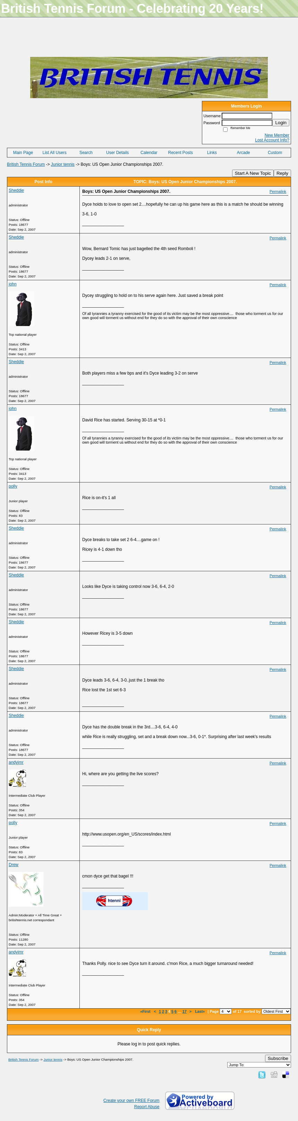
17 (184, 1011)
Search (86, 152)
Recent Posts (180, 152)
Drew (13, 864)
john (13, 284)
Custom (275, 152)
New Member (277, 135)
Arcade (243, 152)
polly (13, 486)
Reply (282, 173)
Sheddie (16, 190)
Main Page (23, 152)
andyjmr (16, 762)
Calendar (149, 152)
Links (212, 152)
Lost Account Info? (272, 140)
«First (145, 1011)
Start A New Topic (253, 173)
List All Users (54, 152)
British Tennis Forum (26, 164)
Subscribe (278, 1058)
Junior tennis (63, 164)
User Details (117, 152)
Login (281, 122)
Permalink (278, 191)
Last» (200, 1011)
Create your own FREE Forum (131, 1100)
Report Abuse (147, 1106)
